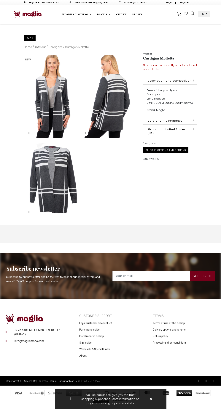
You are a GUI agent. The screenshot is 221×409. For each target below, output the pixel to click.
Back (29, 38)
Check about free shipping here (88, 2)
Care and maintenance (165, 121)
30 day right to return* (133, 2)
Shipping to (166, 131)
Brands (104, 14)
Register (184, 2)
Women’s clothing (77, 14)
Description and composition (169, 81)
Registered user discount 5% (41, 2)
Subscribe (202, 276)
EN (203, 14)
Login (169, 2)
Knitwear (40, 47)
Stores (137, 14)
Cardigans (55, 47)
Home (28, 47)
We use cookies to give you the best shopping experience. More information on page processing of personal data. (110, 399)
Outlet (121, 14)
